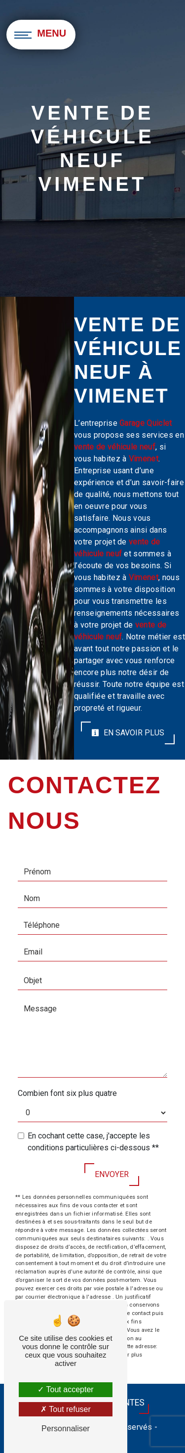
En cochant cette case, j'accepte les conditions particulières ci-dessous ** (93, 1141)
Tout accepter (65, 1389)
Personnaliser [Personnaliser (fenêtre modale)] (65, 1428)
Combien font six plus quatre (67, 1093)
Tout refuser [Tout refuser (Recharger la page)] (65, 1409)
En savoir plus (127, 732)
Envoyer (112, 1174)
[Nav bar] (41, 34)
